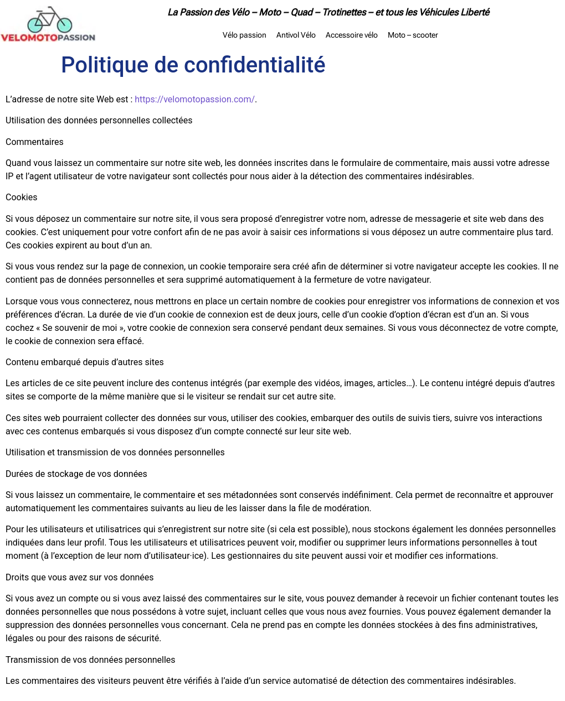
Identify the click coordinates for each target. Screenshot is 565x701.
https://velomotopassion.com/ (195, 99)
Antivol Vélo (296, 34)
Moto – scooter (413, 34)
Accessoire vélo (352, 34)
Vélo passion (244, 34)
